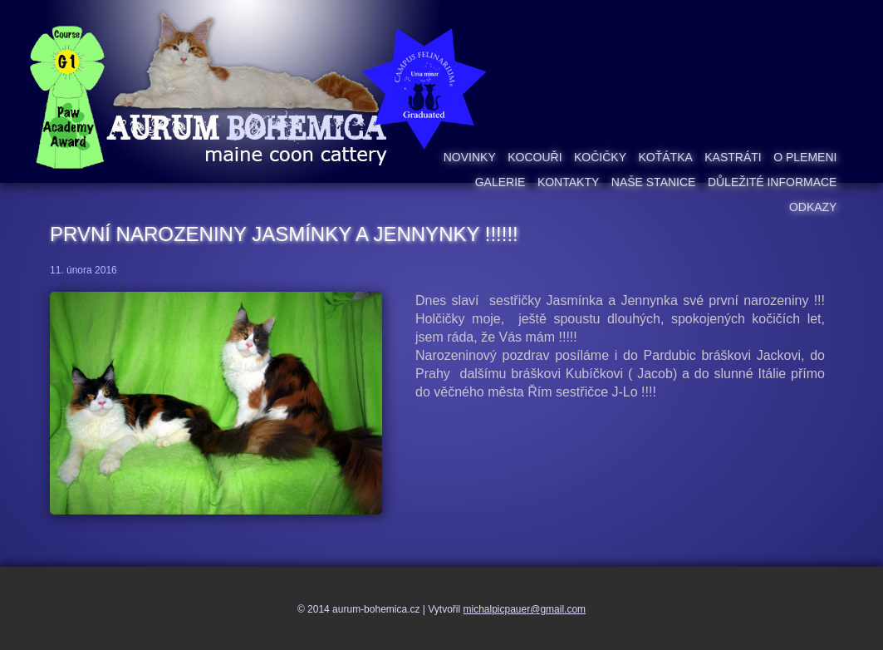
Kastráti (732, 157)
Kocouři (535, 157)
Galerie (500, 182)
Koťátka (665, 157)
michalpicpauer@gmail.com (525, 609)
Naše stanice (653, 182)
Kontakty (568, 182)
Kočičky (600, 157)
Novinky (470, 157)
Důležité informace (772, 182)
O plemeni (804, 157)
